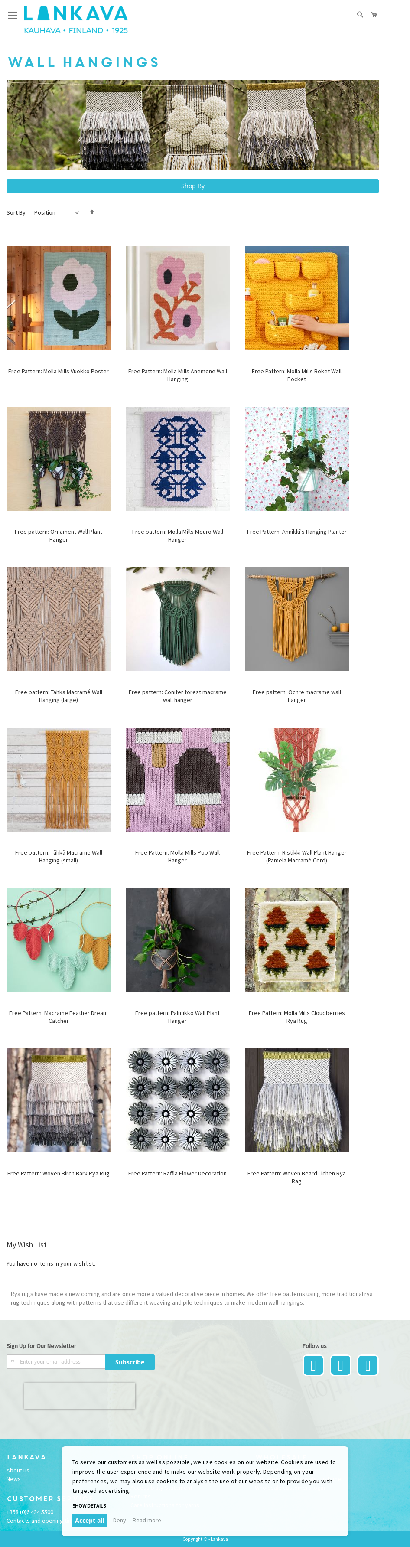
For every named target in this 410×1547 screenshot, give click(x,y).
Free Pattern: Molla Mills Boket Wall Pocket (297, 375)
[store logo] (76, 19)
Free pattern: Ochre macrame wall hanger (297, 696)
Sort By (16, 212)
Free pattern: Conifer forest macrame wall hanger (178, 696)
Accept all (89, 1520)
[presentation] (79, 1396)
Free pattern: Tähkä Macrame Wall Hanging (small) (58, 856)
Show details (89, 1505)
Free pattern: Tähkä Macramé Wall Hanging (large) (58, 696)
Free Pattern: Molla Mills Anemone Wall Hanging (177, 375)
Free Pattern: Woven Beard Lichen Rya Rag (296, 1177)
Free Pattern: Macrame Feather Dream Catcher (58, 1017)
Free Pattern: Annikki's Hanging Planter (297, 531)
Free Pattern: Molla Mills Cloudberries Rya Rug (297, 1017)
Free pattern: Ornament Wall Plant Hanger (58, 535)
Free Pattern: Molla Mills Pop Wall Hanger (177, 856)
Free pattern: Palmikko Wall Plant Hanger (177, 1017)
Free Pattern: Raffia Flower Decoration (177, 1173)
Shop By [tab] (193, 186)
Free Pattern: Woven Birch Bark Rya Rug (58, 1173)
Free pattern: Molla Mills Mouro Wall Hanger (177, 535)
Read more (147, 1520)
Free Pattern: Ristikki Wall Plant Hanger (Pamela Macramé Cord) (297, 856)
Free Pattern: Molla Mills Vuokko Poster (58, 371)
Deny (119, 1520)
